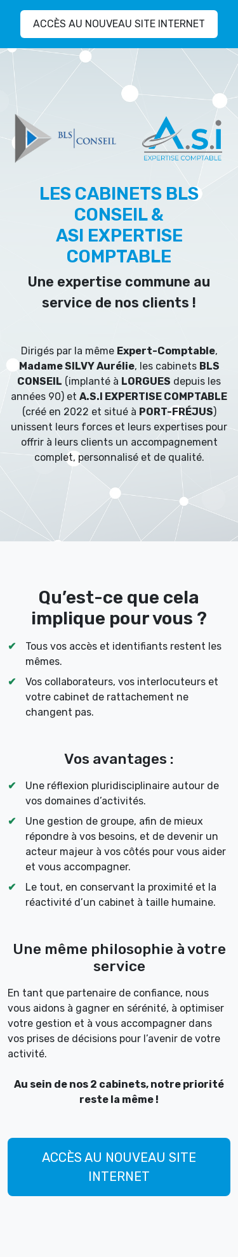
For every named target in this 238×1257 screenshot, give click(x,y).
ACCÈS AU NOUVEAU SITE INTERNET (119, 24)
